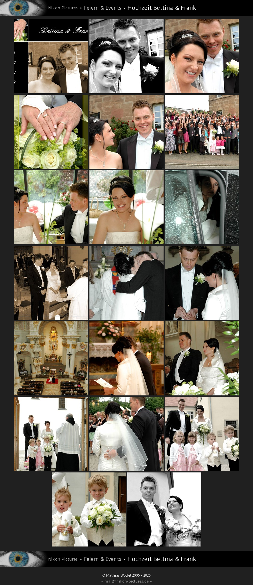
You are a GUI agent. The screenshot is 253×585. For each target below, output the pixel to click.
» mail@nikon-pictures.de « (126, 581)
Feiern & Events (102, 8)
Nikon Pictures (63, 7)
